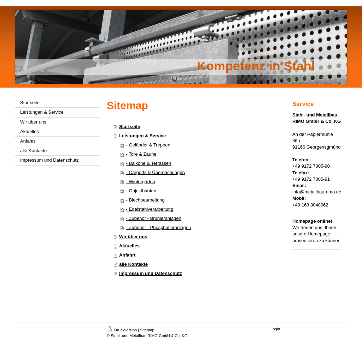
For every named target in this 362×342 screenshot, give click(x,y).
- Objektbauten (141, 190)
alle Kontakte (133, 264)
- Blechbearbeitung (145, 200)
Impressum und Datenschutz (150, 273)
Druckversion (122, 330)
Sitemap (147, 330)
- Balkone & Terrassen (148, 163)
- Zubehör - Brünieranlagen (153, 218)
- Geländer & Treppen (148, 145)
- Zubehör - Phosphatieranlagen (158, 227)
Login (275, 329)
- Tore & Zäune (141, 154)
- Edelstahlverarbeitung (150, 209)
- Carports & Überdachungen (155, 172)
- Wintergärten (140, 181)
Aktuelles (129, 245)
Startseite (129, 126)
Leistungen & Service (142, 135)
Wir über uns (133, 236)
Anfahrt (127, 255)
